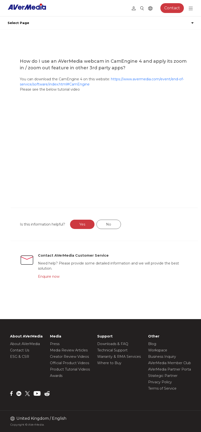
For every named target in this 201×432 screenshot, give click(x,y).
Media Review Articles (69, 350)
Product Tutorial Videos (70, 369)
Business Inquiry (162, 356)
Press (54, 344)
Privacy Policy (160, 382)
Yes (82, 224)
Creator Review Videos (69, 356)
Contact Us (19, 350)
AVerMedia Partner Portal (170, 369)
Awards (56, 375)
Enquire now (48, 276)
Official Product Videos (69, 363)
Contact (172, 8)
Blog (152, 344)
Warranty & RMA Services (119, 356)
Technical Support (112, 350)
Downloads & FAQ (112, 344)
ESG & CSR (19, 356)
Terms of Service (162, 388)
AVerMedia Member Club (169, 363)
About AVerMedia (25, 344)
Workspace (157, 350)
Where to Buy (109, 363)
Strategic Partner (162, 375)
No (108, 224)
